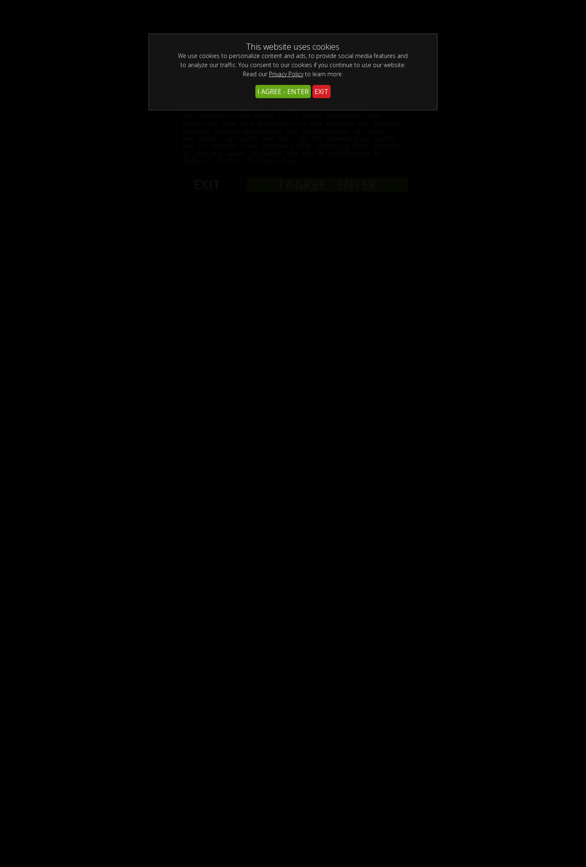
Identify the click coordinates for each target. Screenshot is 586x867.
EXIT (322, 91)
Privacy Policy (286, 74)
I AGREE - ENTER (283, 91)
